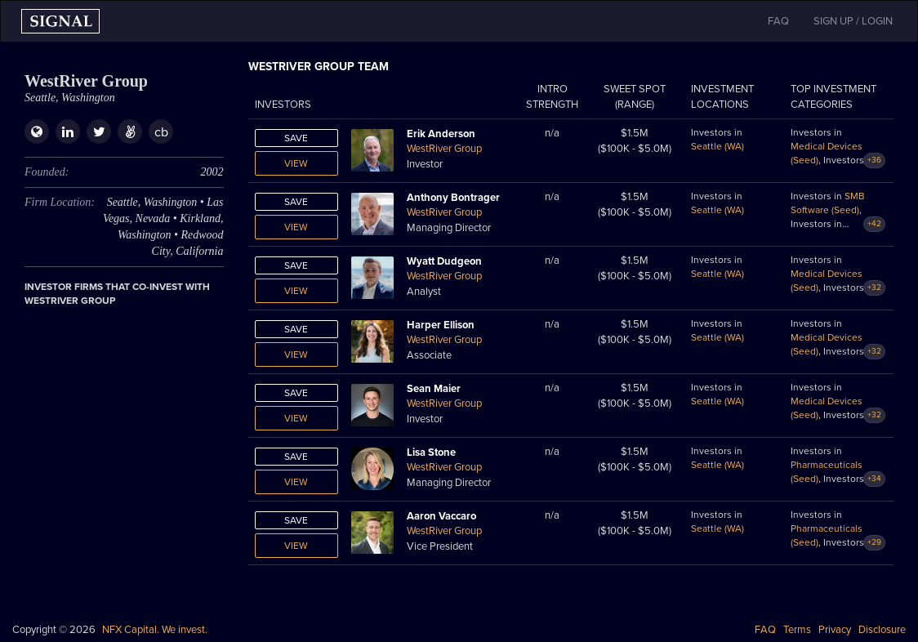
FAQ (765, 629)
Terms (797, 629)
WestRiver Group (444, 148)
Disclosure (882, 629)
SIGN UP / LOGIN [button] (853, 21)
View (296, 163)
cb (161, 132)
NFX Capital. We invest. (154, 629)
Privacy (834, 629)
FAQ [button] (778, 21)
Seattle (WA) (717, 146)
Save (296, 138)
